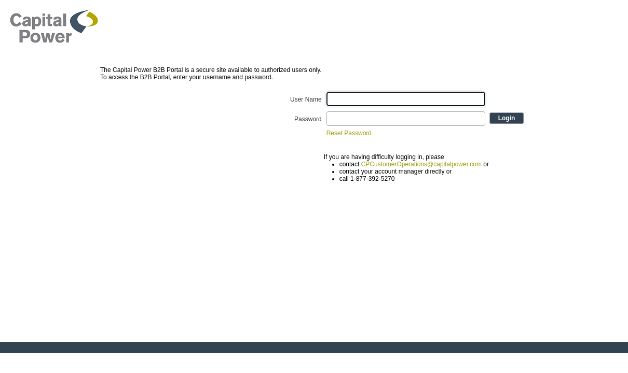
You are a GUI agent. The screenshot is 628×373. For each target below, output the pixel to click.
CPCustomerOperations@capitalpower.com (421, 164)
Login (506, 118)
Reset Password (349, 133)
